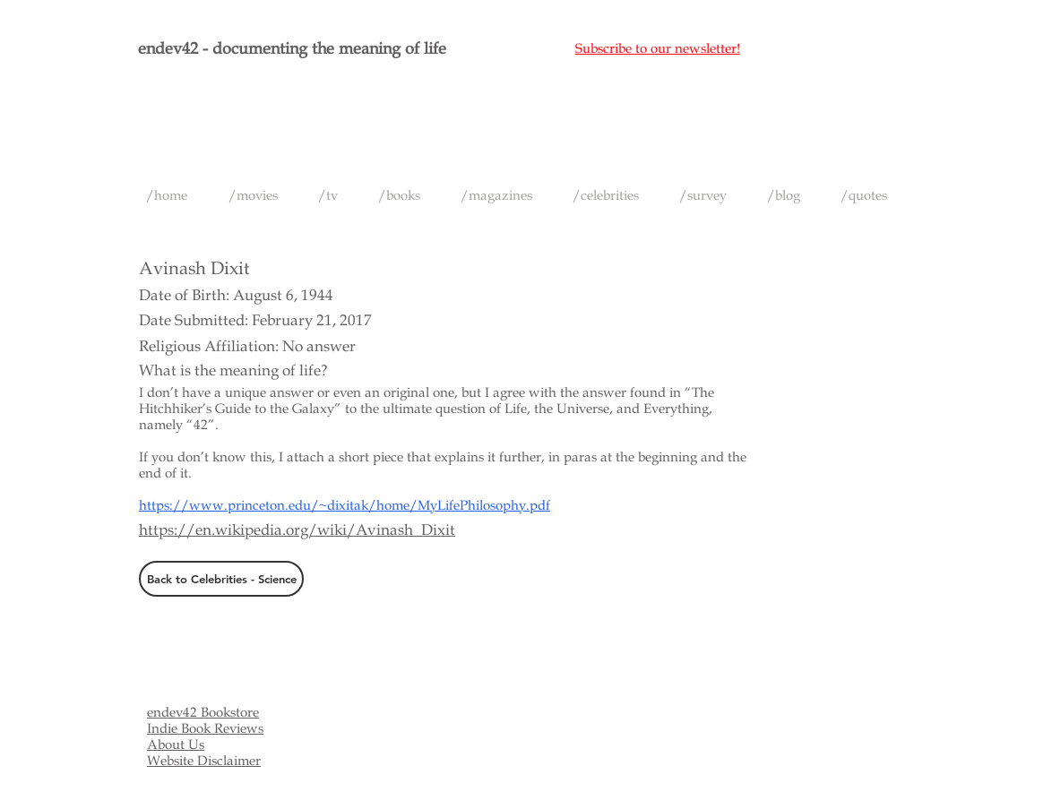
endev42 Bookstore (203, 712)
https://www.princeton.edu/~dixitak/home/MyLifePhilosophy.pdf (344, 505)
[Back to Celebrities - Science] (221, 579)
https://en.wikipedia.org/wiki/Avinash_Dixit (297, 530)
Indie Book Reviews (205, 728)
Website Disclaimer (204, 761)
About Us (175, 744)
